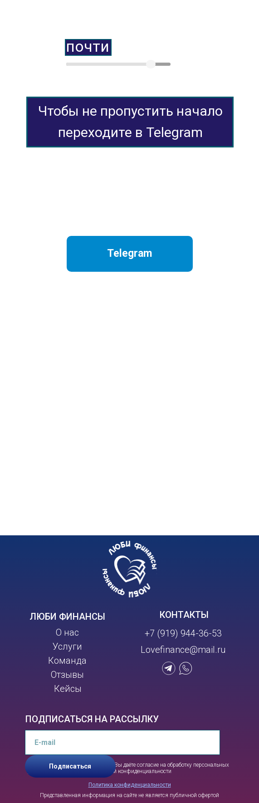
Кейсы (68, 688)
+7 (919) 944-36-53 (183, 633)
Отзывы (67, 674)
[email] (122, 742)
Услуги (67, 646)
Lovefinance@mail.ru (183, 649)
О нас (67, 632)
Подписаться (70, 766)
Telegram (129, 253)
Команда (67, 660)
